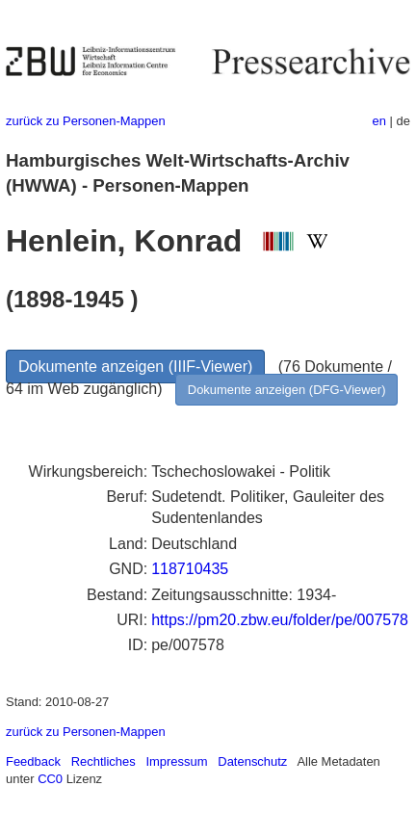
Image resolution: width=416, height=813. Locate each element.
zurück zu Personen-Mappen (86, 121)
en (379, 121)
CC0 (50, 779)
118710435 (189, 569)
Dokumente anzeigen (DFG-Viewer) (287, 389)
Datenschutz (252, 761)
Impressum (176, 761)
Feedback (33, 761)
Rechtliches (103, 761)
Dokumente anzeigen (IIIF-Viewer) (135, 366)
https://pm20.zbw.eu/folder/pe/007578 (279, 620)
